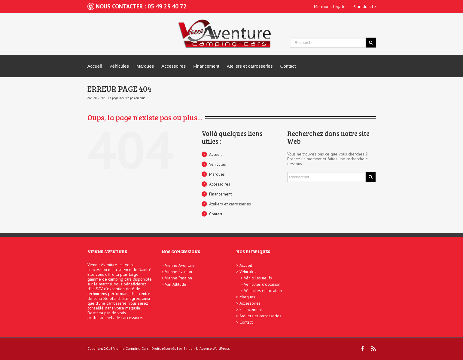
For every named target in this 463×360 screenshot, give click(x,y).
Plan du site (364, 6)
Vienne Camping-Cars (131, 348)
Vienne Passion (178, 278)
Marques (145, 66)
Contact (288, 66)
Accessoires (173, 66)
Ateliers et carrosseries (250, 66)
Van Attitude (175, 284)
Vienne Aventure (180, 265)
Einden (189, 348)
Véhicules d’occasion (262, 284)
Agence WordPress (215, 348)
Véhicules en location (263, 290)
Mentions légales (331, 6)
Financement (206, 66)
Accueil (94, 66)
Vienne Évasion (178, 271)
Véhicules (119, 66)
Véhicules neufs (258, 278)
